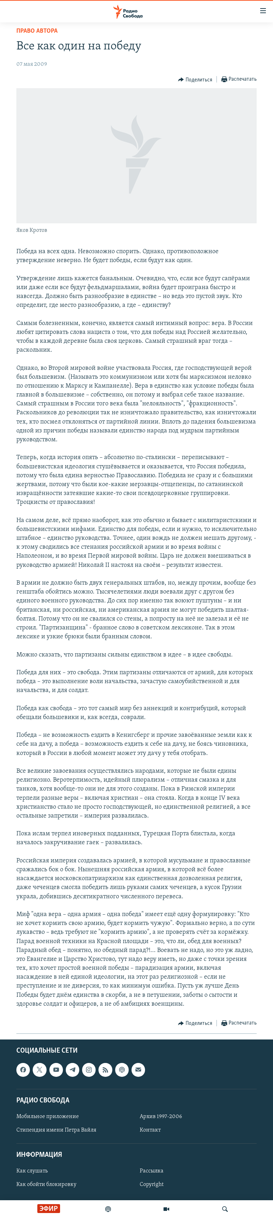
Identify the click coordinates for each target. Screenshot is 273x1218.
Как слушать (32, 1171)
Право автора (37, 31)
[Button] (195, 80)
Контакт (150, 1130)
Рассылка (152, 1171)
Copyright (152, 1185)
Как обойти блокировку (46, 1185)
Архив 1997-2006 (161, 1116)
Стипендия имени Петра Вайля (56, 1130)
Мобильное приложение (47, 1116)
